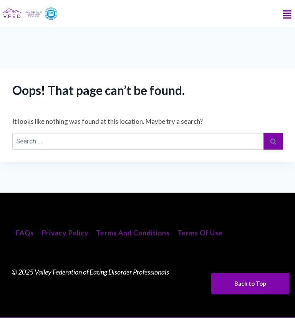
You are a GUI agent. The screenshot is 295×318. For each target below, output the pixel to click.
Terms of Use (200, 232)
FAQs (24, 232)
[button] (287, 15)
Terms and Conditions (133, 232)
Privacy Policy (64, 232)
